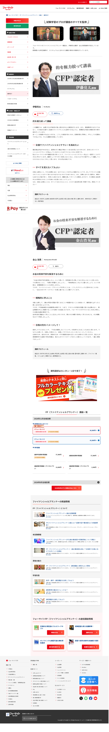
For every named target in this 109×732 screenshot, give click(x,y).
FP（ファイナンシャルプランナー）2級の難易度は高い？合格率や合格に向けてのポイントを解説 (72, 550)
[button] (66, 482)
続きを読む (48, 517)
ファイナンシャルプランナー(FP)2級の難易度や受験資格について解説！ (71, 540)
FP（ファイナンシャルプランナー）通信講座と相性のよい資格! (68, 566)
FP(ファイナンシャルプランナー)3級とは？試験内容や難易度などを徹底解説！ (72, 524)
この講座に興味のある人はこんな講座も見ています (17, 180)
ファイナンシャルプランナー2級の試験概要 (61, 513)
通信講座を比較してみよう (55, 599)
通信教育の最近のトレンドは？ (57, 590)
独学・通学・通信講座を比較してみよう (60, 580)
